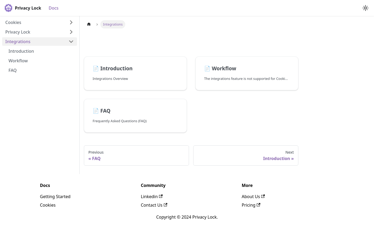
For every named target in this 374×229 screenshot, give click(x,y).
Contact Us (154, 205)
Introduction (21, 51)
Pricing (251, 205)
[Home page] (89, 24)
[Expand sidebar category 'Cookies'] (71, 22)
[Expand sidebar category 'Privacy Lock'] (71, 32)
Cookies (13, 22)
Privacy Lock (17, 32)
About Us (253, 196)
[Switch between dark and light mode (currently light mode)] (365, 8)
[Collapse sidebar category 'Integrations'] (71, 41)
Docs (53, 8)
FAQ (12, 70)
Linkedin (152, 196)
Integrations (18, 41)
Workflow (18, 61)
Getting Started (55, 196)
